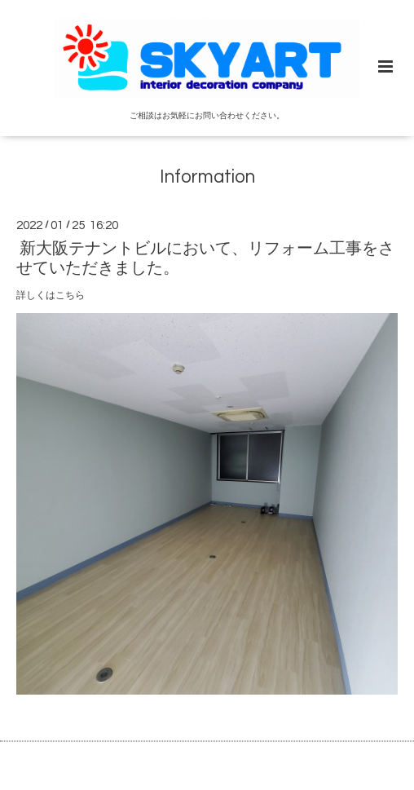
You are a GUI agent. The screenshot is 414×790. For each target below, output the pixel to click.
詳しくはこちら (50, 295)
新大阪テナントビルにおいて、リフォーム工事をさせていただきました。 (205, 258)
